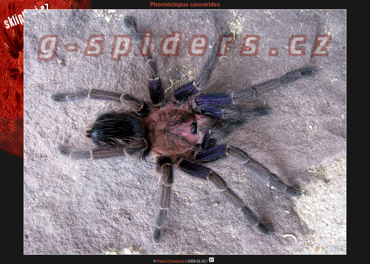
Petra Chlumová (170, 261)
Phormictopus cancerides (185, 4)
